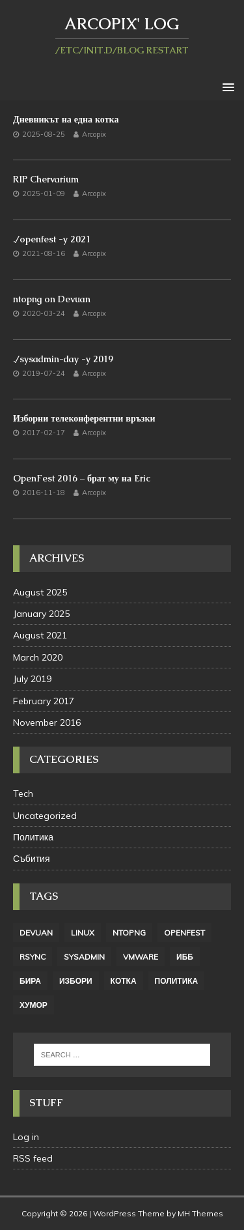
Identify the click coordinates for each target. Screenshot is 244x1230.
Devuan (36, 932)
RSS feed (33, 1158)
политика (176, 981)
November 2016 (47, 722)
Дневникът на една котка (65, 119)
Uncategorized (45, 816)
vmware (140, 957)
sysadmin (84, 957)
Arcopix (94, 134)
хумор (33, 1005)
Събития (31, 859)
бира (30, 981)
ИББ (184, 957)
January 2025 (41, 614)
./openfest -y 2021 (51, 239)
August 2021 (40, 635)
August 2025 (40, 592)
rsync (33, 957)
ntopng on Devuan (51, 299)
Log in (26, 1137)
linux (82, 932)
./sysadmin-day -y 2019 (63, 359)
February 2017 (43, 701)
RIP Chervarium (46, 179)
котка (124, 981)
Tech (23, 793)
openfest (184, 932)
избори (75, 981)
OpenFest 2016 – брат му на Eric (81, 478)
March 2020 (37, 657)
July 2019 (32, 679)
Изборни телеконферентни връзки (84, 418)
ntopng (129, 932)
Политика (33, 837)
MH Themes (200, 1213)
